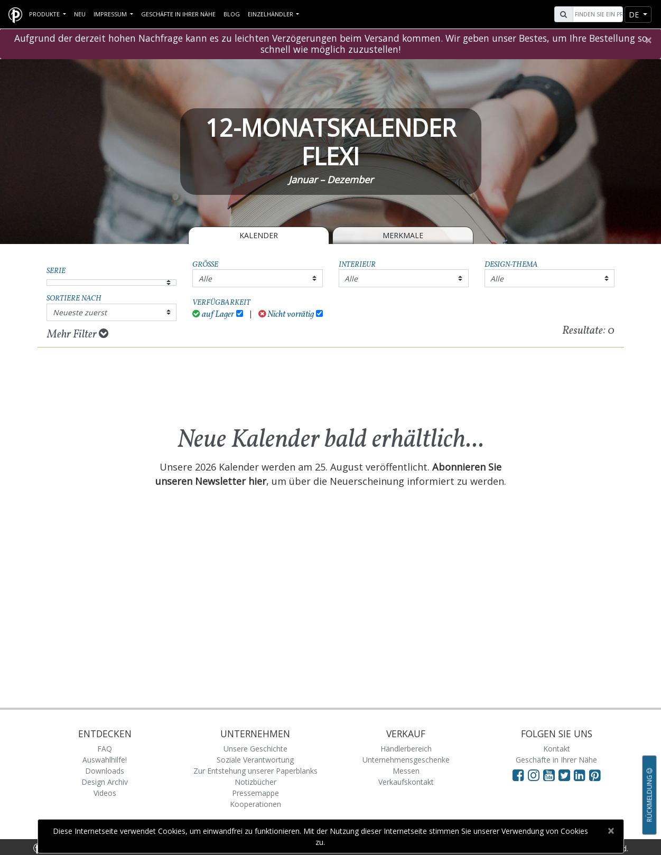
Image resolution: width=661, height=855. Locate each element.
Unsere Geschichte (255, 749)
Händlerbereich (406, 749)
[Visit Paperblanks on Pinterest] (595, 775)
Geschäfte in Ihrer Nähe (178, 14)
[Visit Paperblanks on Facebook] (518, 775)
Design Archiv (104, 782)
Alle (205, 279)
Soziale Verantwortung (255, 760)
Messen (406, 771)
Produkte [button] (45, 14)
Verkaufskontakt (406, 782)
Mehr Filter (77, 334)
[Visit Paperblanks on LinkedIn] (581, 775)
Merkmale (403, 235)
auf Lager (213, 314)
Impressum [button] (111, 14)
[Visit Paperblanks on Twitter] (566, 775)
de (635, 15)
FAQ (104, 749)
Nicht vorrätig (286, 314)
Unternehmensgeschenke (406, 760)
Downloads (104, 771)
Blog (232, 14)
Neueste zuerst (80, 312)
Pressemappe (255, 793)
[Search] (596, 14)
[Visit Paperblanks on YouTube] (550, 775)
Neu (80, 14)
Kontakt (556, 749)
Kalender (258, 235)
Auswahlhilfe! (104, 760)
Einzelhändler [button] (271, 14)
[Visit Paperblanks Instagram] (533, 775)
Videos (105, 793)
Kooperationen (255, 804)
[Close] (648, 40)
